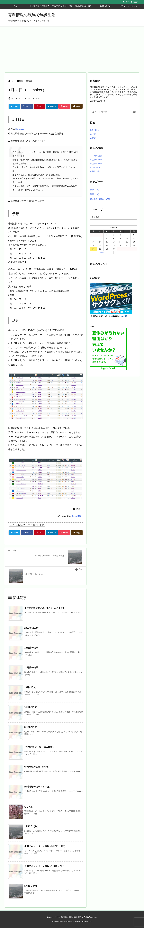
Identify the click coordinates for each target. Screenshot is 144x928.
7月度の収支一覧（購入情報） (39, 747)
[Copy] (77, 106)
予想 (93, 134)
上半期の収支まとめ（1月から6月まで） (44, 608)
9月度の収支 (30, 707)
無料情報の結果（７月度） (37, 786)
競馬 (21, 81)
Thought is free (86, 921)
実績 (30, 81)
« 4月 (102, 252)
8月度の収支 (30, 727)
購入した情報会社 (100, 199)
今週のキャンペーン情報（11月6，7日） (44, 866)
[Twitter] (14, 106)
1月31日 (94, 130)
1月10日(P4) (30, 886)
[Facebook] (27, 106)
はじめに (28, 806)
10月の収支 (30, 687)
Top (12, 81)
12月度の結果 (31, 648)
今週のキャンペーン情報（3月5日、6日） (45, 846)
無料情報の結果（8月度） (37, 767)
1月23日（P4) (31, 826)
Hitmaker (19, 129)
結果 (93, 138)
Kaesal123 (76, 516)
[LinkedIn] (52, 106)
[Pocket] (64, 106)
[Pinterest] (39, 106)
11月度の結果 (31, 667)
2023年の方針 (31, 628)
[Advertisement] (72, 47)
